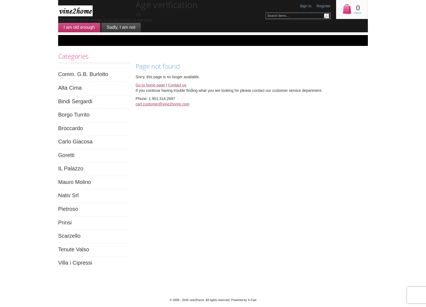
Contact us (177, 85)
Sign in (305, 6)
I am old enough (79, 27)
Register (324, 6)
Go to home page (150, 85)
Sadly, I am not (121, 27)
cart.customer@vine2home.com (162, 104)
